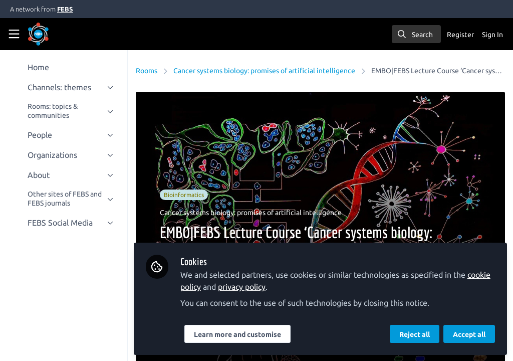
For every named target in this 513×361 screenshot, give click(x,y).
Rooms (147, 71)
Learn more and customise (238, 334)
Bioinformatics (184, 195)
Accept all (469, 334)
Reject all (414, 334)
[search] (416, 34)
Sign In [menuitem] (492, 35)
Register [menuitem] (460, 35)
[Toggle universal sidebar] (14, 34)
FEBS (65, 9)
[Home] (52, 34)
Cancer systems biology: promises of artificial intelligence (265, 71)
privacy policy (242, 286)
